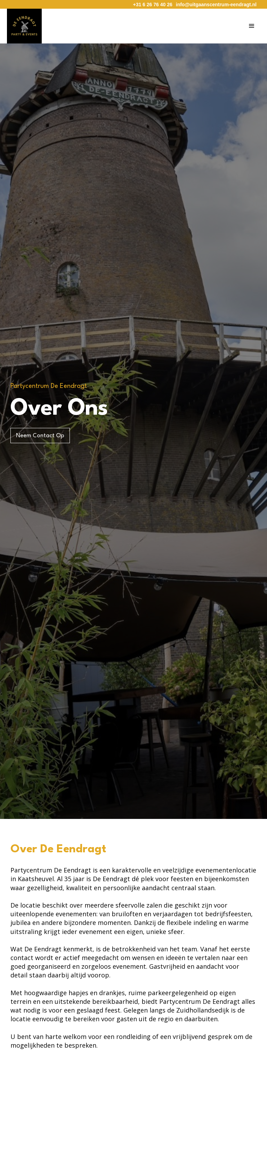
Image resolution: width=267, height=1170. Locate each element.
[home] (24, 26)
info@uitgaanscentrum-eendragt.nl (216, 4)
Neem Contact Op (40, 436)
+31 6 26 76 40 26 (152, 4)
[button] (251, 26)
